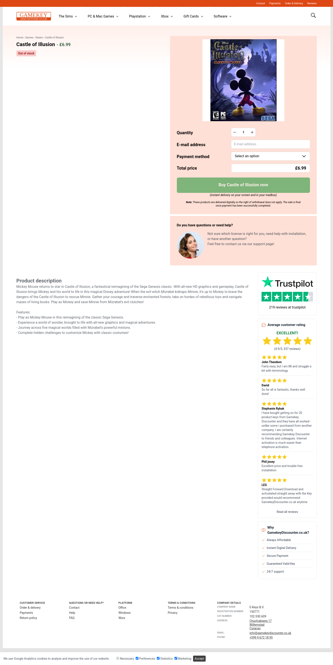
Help (72, 612)
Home (19, 37)
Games (29, 37)
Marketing (182, 658)
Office (122, 607)
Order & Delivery (294, 3)
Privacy (172, 612)
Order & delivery (30, 607)
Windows (124, 612)
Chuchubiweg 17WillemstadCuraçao (261, 624)
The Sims (68, 16)
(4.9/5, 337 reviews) (287, 349)
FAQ (71, 618)
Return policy (28, 618)
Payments (275, 3)
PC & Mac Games (103, 16)
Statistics (165, 658)
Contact (260, 3)
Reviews (312, 3)
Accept (199, 658)
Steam (39, 37)
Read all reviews (287, 512)
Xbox (167, 16)
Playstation (140, 16)
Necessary (125, 658)
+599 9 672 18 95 (261, 637)
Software (223, 16)
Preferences (145, 658)
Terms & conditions (180, 607)
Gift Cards (193, 16)
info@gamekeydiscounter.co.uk (270, 633)
